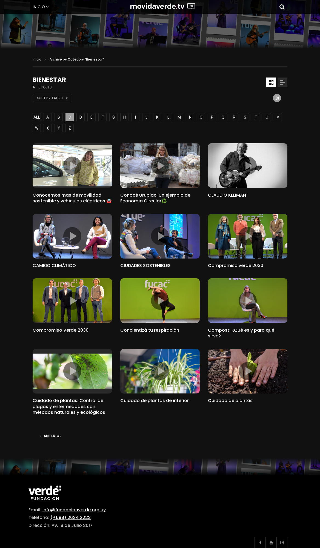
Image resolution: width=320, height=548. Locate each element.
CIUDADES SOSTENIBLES (145, 265)
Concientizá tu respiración (149, 330)
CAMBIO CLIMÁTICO (54, 265)
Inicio (39, 7)
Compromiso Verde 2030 (60, 330)
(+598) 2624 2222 (70, 517)
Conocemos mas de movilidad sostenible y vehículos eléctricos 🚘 (72, 198)
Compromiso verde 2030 (235, 265)
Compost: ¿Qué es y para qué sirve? (241, 333)
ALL (36, 117)
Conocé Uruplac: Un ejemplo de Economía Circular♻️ (155, 198)
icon (72, 166)
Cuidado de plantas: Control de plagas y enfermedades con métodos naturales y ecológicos (69, 406)
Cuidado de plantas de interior (154, 400)
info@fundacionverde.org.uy (74, 510)
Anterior (50, 436)
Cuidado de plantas (230, 400)
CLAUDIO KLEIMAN (227, 195)
